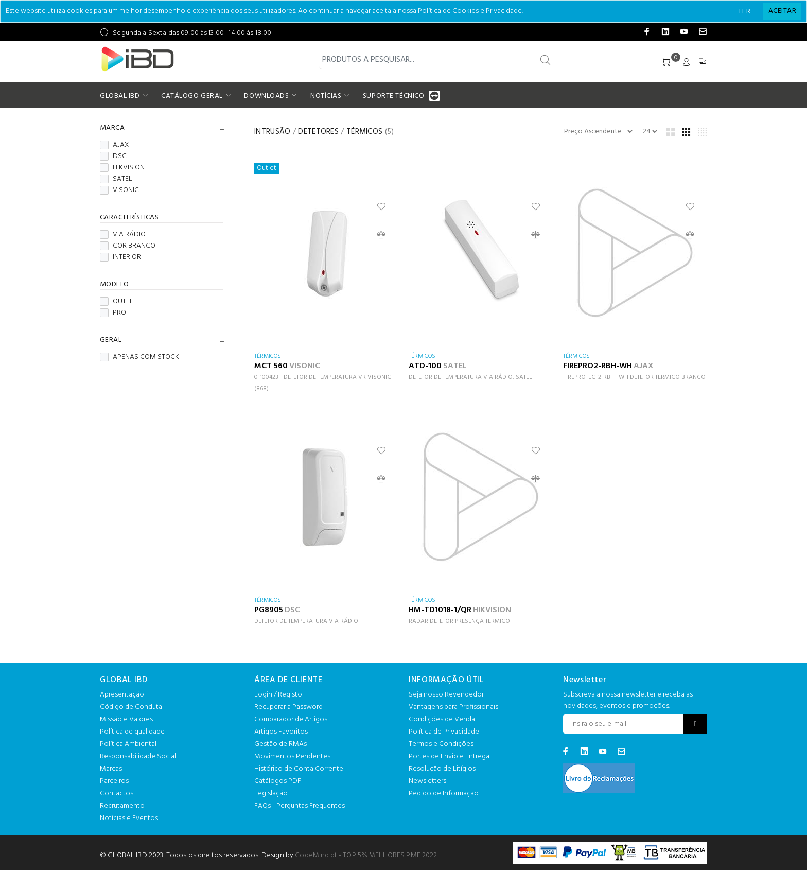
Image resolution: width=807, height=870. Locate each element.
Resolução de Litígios (442, 769)
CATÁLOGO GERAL (192, 96)
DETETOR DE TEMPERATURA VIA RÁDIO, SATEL (470, 377)
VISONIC (119, 190)
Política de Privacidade (444, 732)
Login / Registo (278, 695)
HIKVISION (122, 167)
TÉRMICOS (364, 132)
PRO (113, 313)
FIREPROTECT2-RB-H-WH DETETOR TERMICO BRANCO (634, 377)
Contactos (116, 793)
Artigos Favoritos (281, 732)
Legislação (271, 793)
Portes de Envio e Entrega (449, 756)
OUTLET (118, 301)
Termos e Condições (441, 744)
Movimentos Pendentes (292, 756)
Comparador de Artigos (290, 719)
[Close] (782, 11)
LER (744, 12)
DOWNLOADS (266, 96)
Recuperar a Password (288, 707)
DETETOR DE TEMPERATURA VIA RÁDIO (306, 621)
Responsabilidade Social (138, 756)
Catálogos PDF (277, 781)
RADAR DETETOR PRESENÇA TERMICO (459, 621)
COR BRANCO (127, 246)
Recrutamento (122, 806)
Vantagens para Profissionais (453, 707)
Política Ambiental (128, 744)
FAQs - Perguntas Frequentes (299, 806)
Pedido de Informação (444, 793)
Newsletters (427, 781)
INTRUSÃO (272, 132)
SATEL (116, 179)
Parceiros (114, 781)
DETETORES (318, 132)
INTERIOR (120, 257)
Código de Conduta (131, 707)
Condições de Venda (442, 719)
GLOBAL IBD (120, 96)
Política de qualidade (132, 732)
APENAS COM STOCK (139, 357)
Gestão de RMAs (280, 744)
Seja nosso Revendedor (446, 695)
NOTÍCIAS (325, 96)
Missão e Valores (126, 719)
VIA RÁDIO (123, 234)
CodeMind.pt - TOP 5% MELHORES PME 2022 (366, 855)
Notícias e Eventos (129, 818)
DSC (113, 156)
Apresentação (122, 695)
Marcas (111, 769)
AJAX (114, 145)
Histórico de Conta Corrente (298, 769)
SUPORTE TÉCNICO (395, 96)
